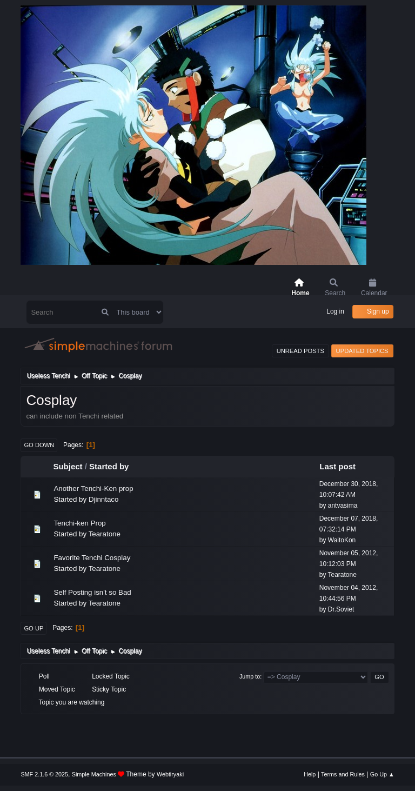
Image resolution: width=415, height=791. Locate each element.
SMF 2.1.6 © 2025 (44, 774)
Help (310, 774)
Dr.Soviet (341, 609)
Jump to (249, 676)
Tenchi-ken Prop (79, 523)
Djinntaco (104, 499)
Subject (67, 466)
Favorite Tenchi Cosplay (91, 558)
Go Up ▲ (382, 774)
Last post (342, 466)
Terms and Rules (343, 774)
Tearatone (105, 534)
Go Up (33, 628)
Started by (109, 466)
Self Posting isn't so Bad (92, 592)
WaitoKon (342, 540)
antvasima (343, 505)
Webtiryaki (170, 774)
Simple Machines (94, 774)
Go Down (39, 445)
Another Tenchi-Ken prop (93, 488)
